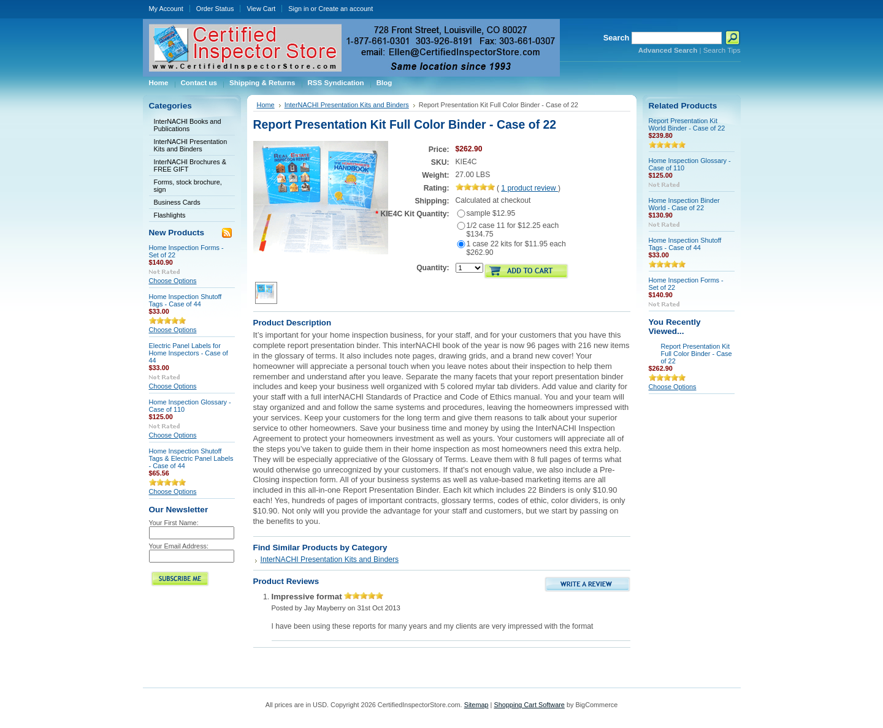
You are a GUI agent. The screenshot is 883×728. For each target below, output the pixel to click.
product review (529, 188)
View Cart (261, 8)
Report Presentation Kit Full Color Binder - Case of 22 (696, 354)
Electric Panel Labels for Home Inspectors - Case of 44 (188, 353)
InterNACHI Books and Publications (187, 125)
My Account (166, 8)
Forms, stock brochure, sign (188, 185)
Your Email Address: (179, 546)
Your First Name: (174, 522)
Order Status (215, 8)
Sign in (298, 8)
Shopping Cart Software (529, 704)
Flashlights (170, 215)
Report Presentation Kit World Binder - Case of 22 (687, 124)
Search (616, 37)
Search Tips (722, 50)
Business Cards (177, 202)
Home (266, 104)
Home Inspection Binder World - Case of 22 (684, 204)
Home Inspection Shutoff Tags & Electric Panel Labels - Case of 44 (191, 458)
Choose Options (173, 280)
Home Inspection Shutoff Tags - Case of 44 (185, 300)
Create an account (345, 8)
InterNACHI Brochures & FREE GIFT (190, 165)
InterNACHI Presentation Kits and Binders (190, 145)
